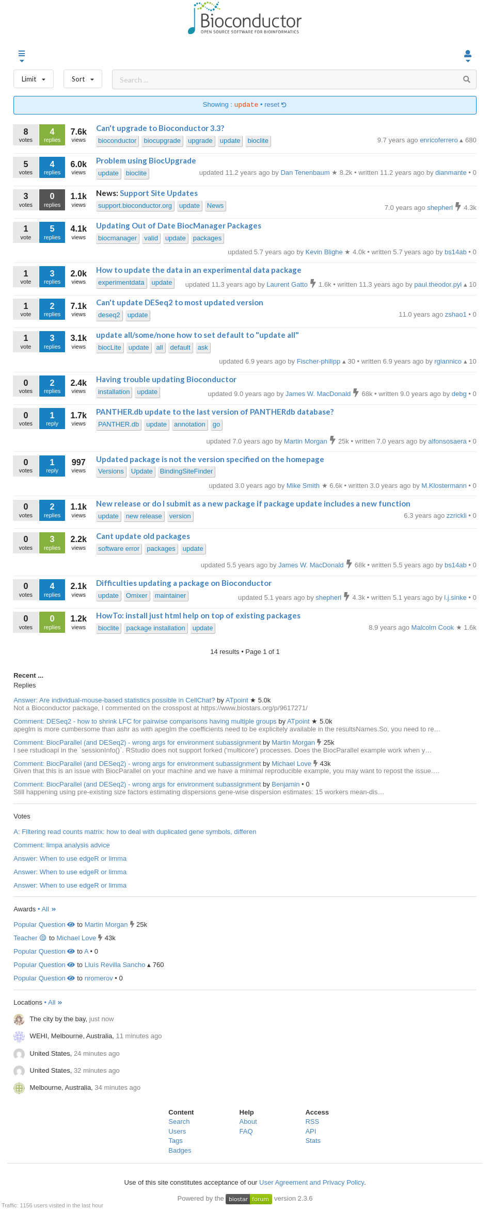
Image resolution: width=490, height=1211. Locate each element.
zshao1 (457, 314)
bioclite (257, 140)
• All (47, 909)
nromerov (99, 978)
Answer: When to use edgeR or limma (70, 858)
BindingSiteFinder (186, 471)
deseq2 (109, 315)
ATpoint (238, 700)
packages (207, 238)
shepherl (440, 207)
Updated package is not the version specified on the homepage (210, 459)
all (159, 347)
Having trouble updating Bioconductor (166, 379)
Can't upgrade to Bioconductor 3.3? (160, 128)
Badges (179, 1150)
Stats (313, 1140)
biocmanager (117, 238)
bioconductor (117, 140)
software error (118, 548)
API (310, 1131)
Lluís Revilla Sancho (115, 965)
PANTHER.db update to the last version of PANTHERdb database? (215, 411)
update (230, 140)
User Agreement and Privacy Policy (311, 1182)
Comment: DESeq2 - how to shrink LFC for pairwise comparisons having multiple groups (144, 721)
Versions (111, 471)
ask (203, 347)
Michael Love (292, 763)
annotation (190, 424)
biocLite (109, 347)
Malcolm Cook (434, 627)
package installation (155, 628)
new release (144, 516)
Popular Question (44, 924)
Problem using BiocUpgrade (146, 160)
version (180, 516)
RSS (312, 1121)
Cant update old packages (143, 536)
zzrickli (458, 515)
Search (178, 1121)
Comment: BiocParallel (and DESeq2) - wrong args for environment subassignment (137, 742)
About (248, 1121)
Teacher (30, 938)
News (215, 205)
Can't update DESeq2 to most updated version (179, 302)
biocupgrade (162, 140)
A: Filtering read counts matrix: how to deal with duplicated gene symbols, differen (134, 832)
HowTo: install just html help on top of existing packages (198, 615)
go (216, 424)
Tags (175, 1140)
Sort (83, 76)
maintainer (170, 595)
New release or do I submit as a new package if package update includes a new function (253, 503)
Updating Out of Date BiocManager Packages (178, 225)
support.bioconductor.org (135, 205)
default (180, 347)
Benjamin (287, 784)
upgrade (200, 140)
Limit (33, 76)
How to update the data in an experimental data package (199, 269)
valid (151, 238)
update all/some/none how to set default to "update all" (197, 334)
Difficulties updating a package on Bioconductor (184, 582)
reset (275, 105)
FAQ (246, 1131)
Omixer (137, 595)
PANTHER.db (118, 424)
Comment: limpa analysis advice (61, 845)
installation (114, 392)
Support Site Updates (159, 193)
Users (177, 1131)
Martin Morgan (294, 742)
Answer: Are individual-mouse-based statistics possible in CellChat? (114, 700)
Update (142, 471)
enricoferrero (440, 140)
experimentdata (121, 282)
